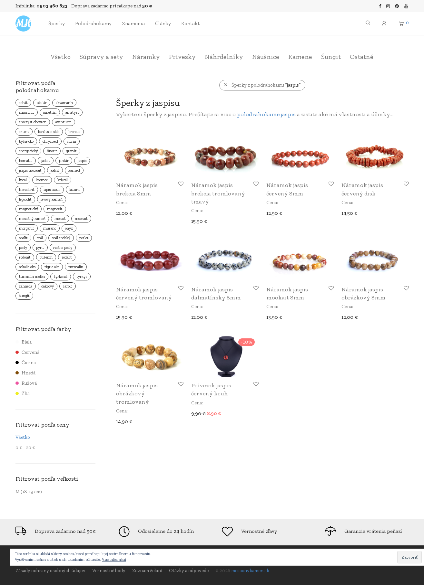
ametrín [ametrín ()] (49, 112)
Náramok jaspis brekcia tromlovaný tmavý (218, 193)
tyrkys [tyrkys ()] (81, 276)
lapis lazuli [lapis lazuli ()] (52, 189)
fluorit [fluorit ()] (52, 151)
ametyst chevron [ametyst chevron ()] (32, 122)
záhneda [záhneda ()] (25, 286)
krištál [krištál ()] (62, 180)
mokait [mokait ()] (60, 218)
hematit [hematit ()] (25, 160)
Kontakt (190, 23)
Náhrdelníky (224, 57)
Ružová (26, 383)
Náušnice (265, 57)
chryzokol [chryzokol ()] (50, 141)
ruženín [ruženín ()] (46, 257)
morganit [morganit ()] (26, 228)
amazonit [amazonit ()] (26, 112)
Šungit (331, 57)
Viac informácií (114, 559)
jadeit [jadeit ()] (45, 160)
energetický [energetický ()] (28, 151)
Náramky (146, 57)
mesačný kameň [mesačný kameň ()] (32, 218)
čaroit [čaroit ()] (67, 286)
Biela (23, 342)
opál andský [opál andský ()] (61, 238)
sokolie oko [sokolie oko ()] (27, 267)
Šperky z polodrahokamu (266, 85)
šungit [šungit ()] (24, 296)
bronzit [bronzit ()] (74, 131)
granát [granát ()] (71, 151)
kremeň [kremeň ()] (42, 180)
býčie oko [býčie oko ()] (26, 141)
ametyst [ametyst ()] (72, 112)
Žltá (22, 393)
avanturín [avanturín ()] (63, 122)
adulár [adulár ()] (42, 102)
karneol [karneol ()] (74, 170)
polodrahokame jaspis (266, 114)
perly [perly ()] (23, 247)
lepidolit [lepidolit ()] (25, 199)
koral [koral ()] (23, 180)
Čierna (25, 362)
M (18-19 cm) (28, 492)
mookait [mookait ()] (81, 218)
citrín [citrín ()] (71, 141)
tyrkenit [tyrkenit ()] (60, 276)
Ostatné (361, 57)
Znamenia (133, 23)
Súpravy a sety (101, 57)
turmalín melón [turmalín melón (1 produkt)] (32, 276)
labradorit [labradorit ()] (27, 189)
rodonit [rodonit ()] (25, 257)
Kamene (300, 57)
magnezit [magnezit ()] (55, 209)
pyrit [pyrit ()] (40, 247)
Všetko (61, 57)
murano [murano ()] (49, 228)
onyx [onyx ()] (69, 228)
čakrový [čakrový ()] (47, 286)
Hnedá (25, 373)
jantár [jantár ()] (64, 160)
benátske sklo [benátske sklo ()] (48, 131)
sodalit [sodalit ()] (67, 257)
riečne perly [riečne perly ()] (62, 247)
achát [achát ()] (23, 102)
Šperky (56, 23)
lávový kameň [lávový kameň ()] (52, 199)
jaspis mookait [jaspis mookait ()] (30, 170)
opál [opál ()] (40, 238)
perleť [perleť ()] (83, 238)
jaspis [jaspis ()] (82, 160)
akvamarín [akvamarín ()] (64, 102)
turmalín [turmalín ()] (75, 267)
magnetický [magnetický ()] (28, 209)
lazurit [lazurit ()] (74, 189)
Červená (27, 352)
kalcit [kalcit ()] (55, 170)
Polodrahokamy (93, 23)
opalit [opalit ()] (23, 238)
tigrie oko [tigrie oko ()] (51, 267)
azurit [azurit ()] (24, 131)
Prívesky (182, 57)
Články (163, 23)
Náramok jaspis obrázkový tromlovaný (137, 393)
